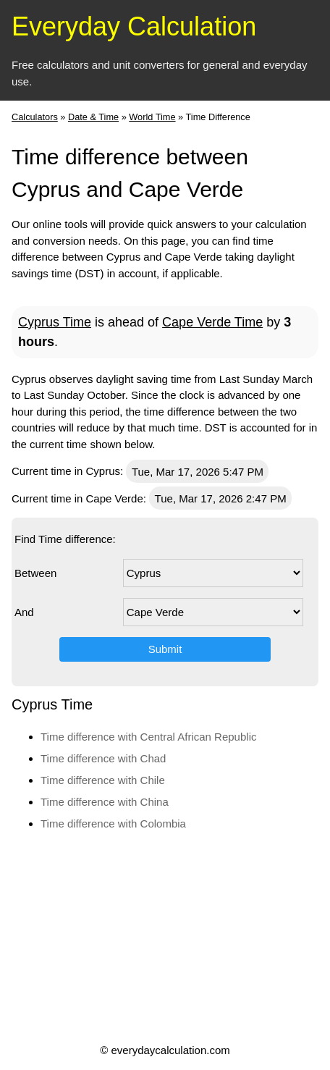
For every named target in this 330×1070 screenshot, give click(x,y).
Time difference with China (105, 802)
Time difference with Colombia (113, 823)
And (24, 612)
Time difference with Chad (103, 758)
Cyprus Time (54, 322)
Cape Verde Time (212, 322)
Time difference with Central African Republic (148, 736)
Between (35, 573)
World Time (152, 116)
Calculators (35, 116)
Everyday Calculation (134, 26)
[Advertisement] (163, 936)
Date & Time (93, 116)
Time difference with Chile (103, 780)
